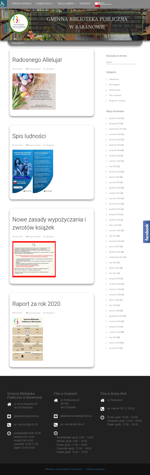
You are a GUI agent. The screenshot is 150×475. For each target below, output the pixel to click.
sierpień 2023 (114, 193)
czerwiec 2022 (115, 230)
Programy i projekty (117, 101)
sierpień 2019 (114, 327)
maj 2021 (113, 262)
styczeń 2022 (114, 246)
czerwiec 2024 (115, 161)
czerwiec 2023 (115, 198)
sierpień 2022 (114, 220)
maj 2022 (113, 236)
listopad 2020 (114, 279)
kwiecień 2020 (115, 295)
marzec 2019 (114, 343)
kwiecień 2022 (115, 241)
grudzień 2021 (115, 252)
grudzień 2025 (115, 118)
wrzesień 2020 (115, 284)
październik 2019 (116, 316)
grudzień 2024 (115, 145)
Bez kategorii (114, 85)
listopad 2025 (114, 124)
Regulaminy (66, 3)
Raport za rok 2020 (36, 303)
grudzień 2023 (115, 188)
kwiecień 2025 (115, 140)
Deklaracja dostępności (95, 469)
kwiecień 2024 (115, 172)
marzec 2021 (114, 268)
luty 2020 (113, 305)
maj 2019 (113, 337)
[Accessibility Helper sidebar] (3, 3)
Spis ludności (29, 136)
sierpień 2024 (114, 156)
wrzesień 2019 (115, 321)
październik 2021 (116, 257)
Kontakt (85, 3)
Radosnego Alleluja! (37, 59)
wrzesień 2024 (115, 150)
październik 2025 (116, 129)
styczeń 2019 (114, 348)
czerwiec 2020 (115, 289)
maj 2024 (113, 166)
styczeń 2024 (114, 182)
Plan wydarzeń (115, 95)
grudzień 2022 (115, 209)
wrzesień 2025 (115, 134)
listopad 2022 (114, 214)
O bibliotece (45, 3)
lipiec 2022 (113, 225)
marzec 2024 (114, 177)
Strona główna (21, 3)
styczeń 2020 (114, 311)
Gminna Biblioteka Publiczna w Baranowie (87, 23)
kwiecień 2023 (115, 204)
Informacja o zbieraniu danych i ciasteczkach (63, 469)
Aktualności (50, 69)
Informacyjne (114, 90)
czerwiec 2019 (115, 332)
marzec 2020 (114, 300)
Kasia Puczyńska (34, 69)
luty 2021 (113, 273)
